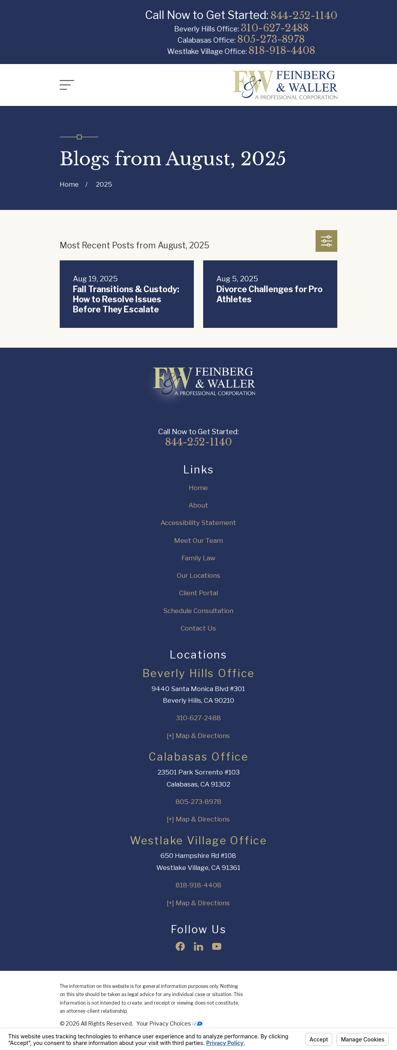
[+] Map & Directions (198, 736)
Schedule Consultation (198, 611)
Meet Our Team (198, 540)
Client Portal (198, 593)
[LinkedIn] (198, 946)
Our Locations (198, 575)
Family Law (198, 558)
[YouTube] (216, 946)
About (198, 505)
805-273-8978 (271, 39)
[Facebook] (180, 946)
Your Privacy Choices (169, 1023)
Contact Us (198, 628)
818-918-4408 (282, 50)
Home (198, 488)
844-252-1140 (304, 15)
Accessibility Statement (198, 523)
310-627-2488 (275, 28)
